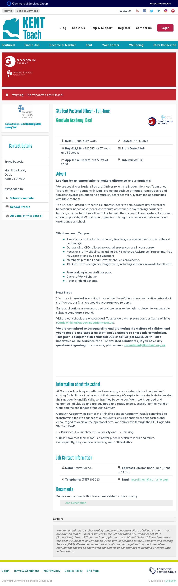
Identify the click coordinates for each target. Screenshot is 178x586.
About (78, 28)
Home (8, 10)
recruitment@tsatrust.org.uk (149, 479)
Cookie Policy (74, 570)
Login (165, 28)
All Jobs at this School (26, 215)
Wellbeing (136, 45)
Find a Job (32, 45)
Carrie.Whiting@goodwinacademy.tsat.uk (85, 322)
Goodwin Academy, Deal (74, 120)
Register (124, 28)
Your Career (110, 45)
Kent (89, 45)
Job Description (75, 503)
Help (101, 28)
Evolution (171, 580)
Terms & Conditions (26, 570)
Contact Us (144, 28)
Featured (8, 45)
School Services (27, 10)
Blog (63, 28)
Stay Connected (164, 45)
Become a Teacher (62, 45)
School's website (22, 198)
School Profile (20, 207)
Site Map (93, 570)
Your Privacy (51, 570)
